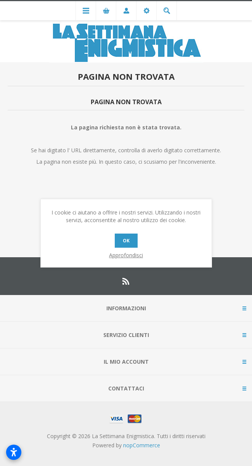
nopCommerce (141, 445)
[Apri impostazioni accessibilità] (13, 452)
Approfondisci (126, 255)
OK (126, 240)
